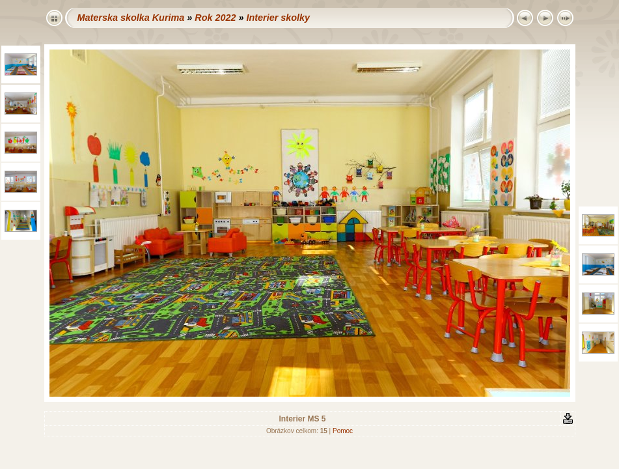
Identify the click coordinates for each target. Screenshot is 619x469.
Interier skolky (278, 17)
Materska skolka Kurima (131, 17)
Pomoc (343, 430)
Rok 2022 (215, 17)
